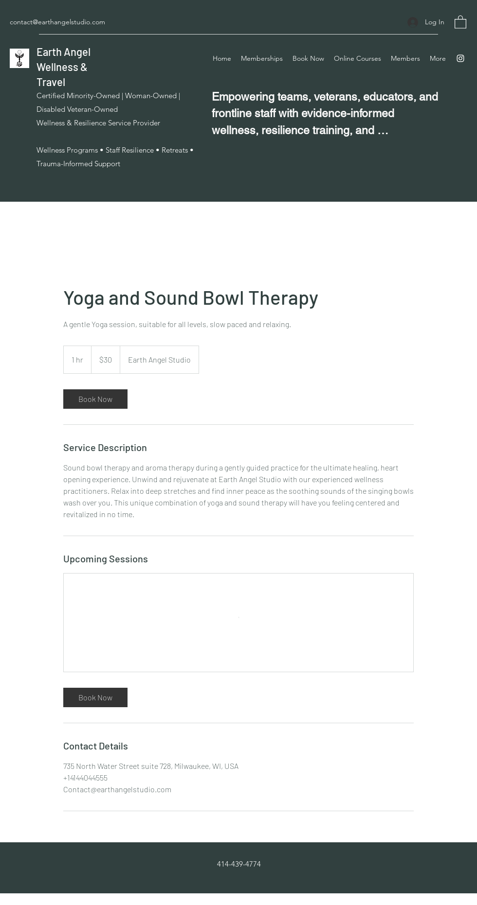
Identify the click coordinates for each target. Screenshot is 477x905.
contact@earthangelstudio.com (57, 21)
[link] (95, 399)
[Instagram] (460, 58)
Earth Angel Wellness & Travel (64, 66)
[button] (460, 22)
